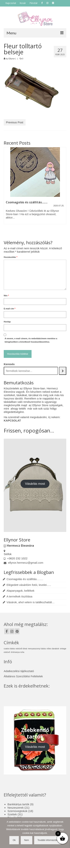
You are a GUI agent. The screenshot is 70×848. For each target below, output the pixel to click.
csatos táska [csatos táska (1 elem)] (9, 648)
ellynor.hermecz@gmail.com (23, 562)
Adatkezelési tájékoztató (19, 671)
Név (6, 295)
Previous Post (14, 122)
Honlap (7, 322)
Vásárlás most (35, 483)
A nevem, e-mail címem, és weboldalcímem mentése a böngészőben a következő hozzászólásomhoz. (31, 340)
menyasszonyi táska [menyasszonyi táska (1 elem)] (37, 648)
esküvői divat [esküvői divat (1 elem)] (21, 648)
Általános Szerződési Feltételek (23, 676)
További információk (47, 840)
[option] (35, 187)
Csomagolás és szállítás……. (25, 579)
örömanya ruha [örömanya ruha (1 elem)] (17, 652)
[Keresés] (62, 371)
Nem (26, 840)
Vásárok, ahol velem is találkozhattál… (31, 602)
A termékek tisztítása (19, 596)
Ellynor (12, 58)
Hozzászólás (10, 257)
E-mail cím (9, 308)
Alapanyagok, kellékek (20, 590)
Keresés (9, 364)
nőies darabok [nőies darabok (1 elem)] (52, 648)
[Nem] (65, 833)
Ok (14, 840)
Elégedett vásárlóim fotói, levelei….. (29, 584)
